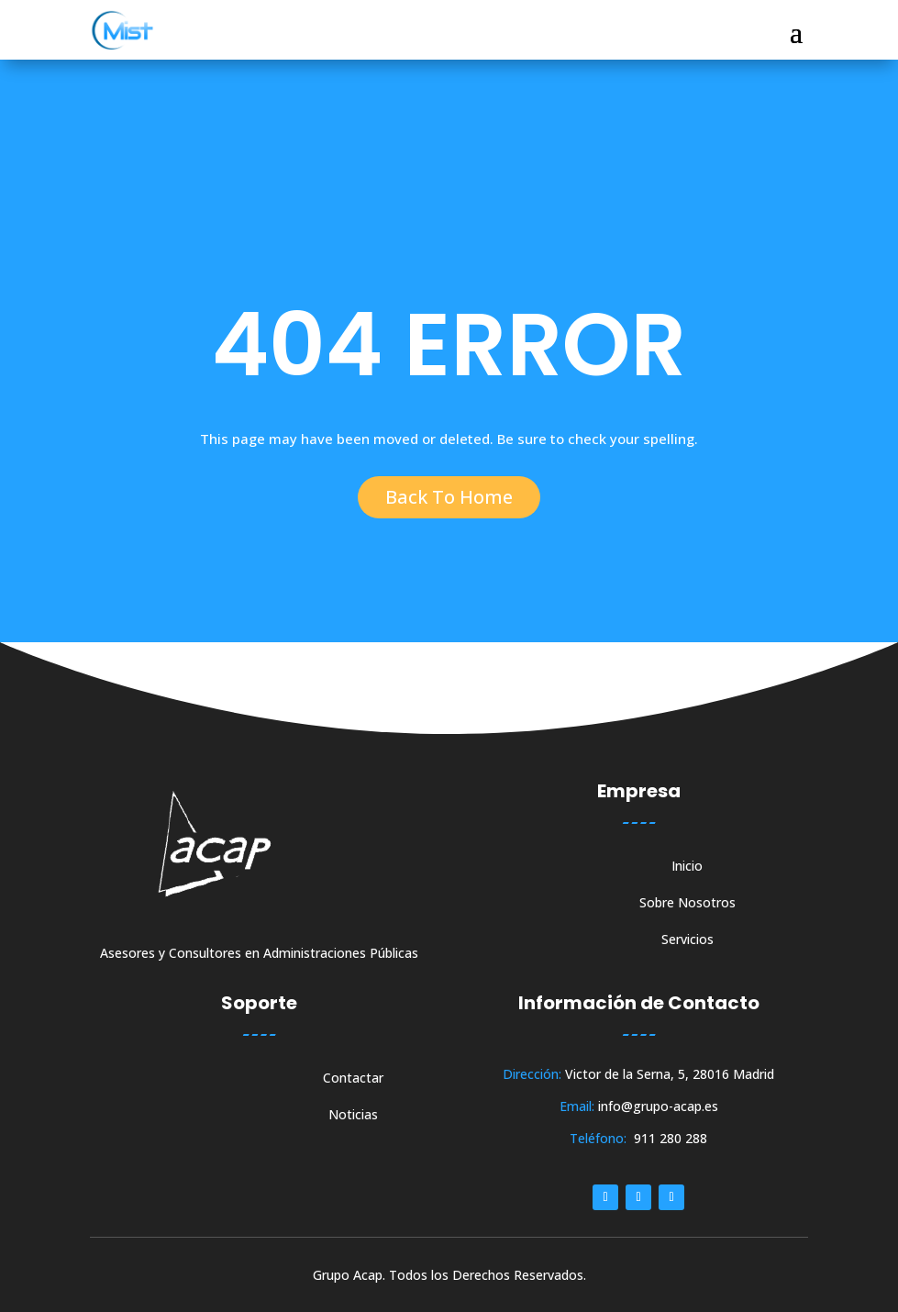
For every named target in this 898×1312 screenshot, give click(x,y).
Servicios (687, 940)
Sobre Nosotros (687, 903)
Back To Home (449, 496)
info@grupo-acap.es (658, 1106)
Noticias (353, 1115)
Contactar (353, 1079)
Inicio (687, 867)
